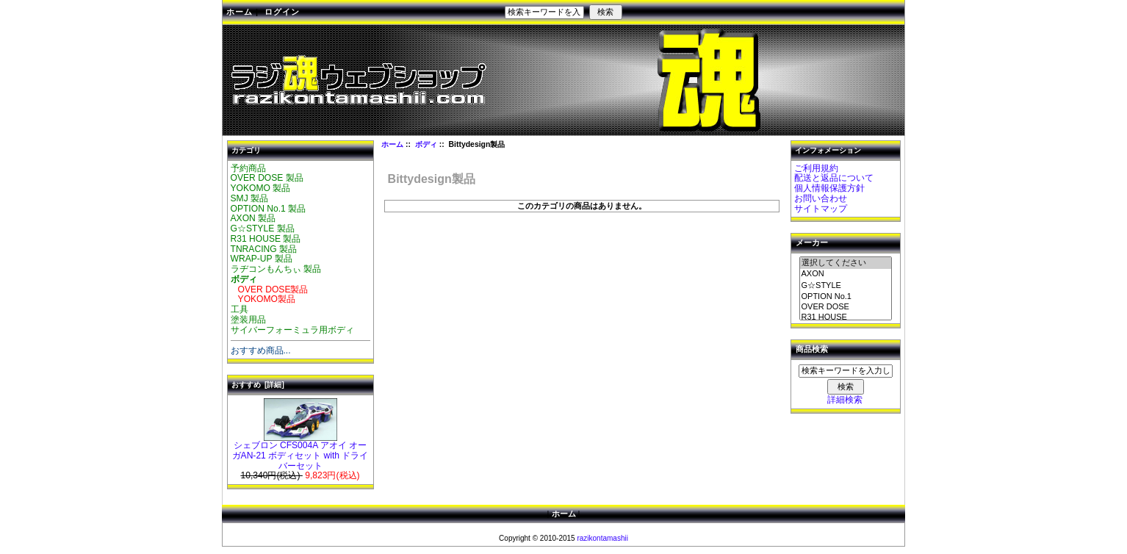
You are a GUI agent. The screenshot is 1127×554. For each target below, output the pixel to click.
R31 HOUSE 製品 (266, 239)
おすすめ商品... (261, 350)
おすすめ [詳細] (257, 385)
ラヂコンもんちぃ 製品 (276, 269)
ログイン (282, 11)
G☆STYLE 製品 (263, 228)
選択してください (845, 263)
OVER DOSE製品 (270, 289)
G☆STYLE (845, 286)
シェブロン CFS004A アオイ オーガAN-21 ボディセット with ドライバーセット (300, 452)
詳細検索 (845, 400)
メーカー (812, 243)
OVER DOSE (845, 307)
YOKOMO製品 (263, 299)
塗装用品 (248, 319)
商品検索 (812, 349)
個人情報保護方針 (829, 188)
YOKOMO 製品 (261, 188)
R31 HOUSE (845, 317)
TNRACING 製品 (264, 249)
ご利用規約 (816, 168)
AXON (845, 274)
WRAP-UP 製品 (261, 258)
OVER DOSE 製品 (267, 178)
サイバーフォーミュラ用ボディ (292, 330)
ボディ (426, 144)
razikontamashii (602, 538)
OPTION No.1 (845, 297)
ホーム (239, 11)
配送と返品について (834, 178)
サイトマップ (820, 209)
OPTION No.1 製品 (268, 209)
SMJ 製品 (250, 198)
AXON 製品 (253, 218)
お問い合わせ (820, 198)
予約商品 (248, 168)
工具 (239, 309)
